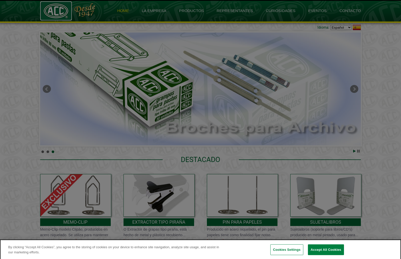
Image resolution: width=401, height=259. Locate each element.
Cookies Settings (287, 251)
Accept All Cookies (326, 251)
